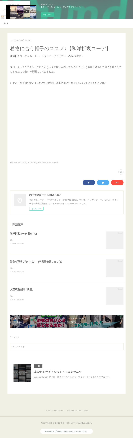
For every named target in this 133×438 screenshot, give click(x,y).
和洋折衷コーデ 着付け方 (23, 233)
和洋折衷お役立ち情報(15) (48, 162)
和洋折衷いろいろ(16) (18, 162)
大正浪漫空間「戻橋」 (22, 290)
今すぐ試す (47, 14)
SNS (5, 23)
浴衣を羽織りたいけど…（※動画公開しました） (36, 261)
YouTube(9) (32, 162)
